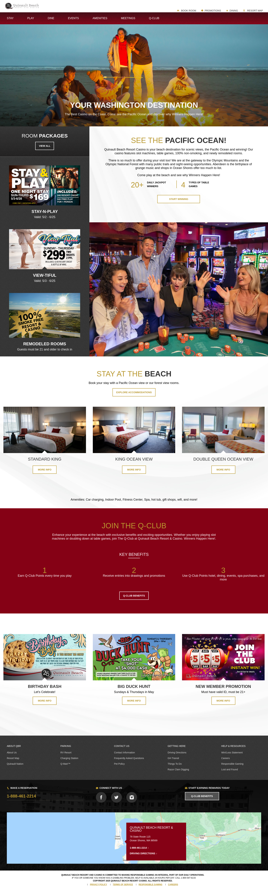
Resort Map (254, 10)
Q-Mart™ (65, 763)
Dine (51, 18)
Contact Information (124, 752)
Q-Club (154, 18)
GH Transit (173, 758)
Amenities (99, 18)
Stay (10, 18)
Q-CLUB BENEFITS (134, 595)
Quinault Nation (15, 763)
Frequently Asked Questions (129, 758)
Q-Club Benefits (202, 796)
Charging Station (69, 758)
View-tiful (44, 275)
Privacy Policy (98, 884)
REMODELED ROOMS (44, 344)
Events (73, 18)
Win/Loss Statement (232, 752)
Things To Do (175, 763)
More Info (44, 469)
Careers (225, 758)
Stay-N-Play (44, 211)
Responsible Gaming (232, 763)
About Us (12, 752)
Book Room (188, 10)
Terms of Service (123, 884)
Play (30, 18)
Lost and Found (229, 769)
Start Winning (178, 199)
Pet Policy (119, 763)
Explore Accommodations (134, 392)
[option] (44, 192)
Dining (234, 10)
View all (44, 146)
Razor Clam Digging (178, 769)
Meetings (128, 18)
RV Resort (66, 752)
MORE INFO (44, 700)
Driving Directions (177, 752)
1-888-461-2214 (21, 796)
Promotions (213, 10)
